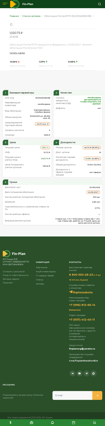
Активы (40, 283)
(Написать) (75, 310)
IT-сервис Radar (45, 275)
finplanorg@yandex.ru (82, 348)
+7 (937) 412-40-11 (82, 319)
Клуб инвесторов (46, 271)
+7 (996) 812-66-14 (82, 305)
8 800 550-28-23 (81, 274)
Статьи (39, 279)
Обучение (41, 267)
